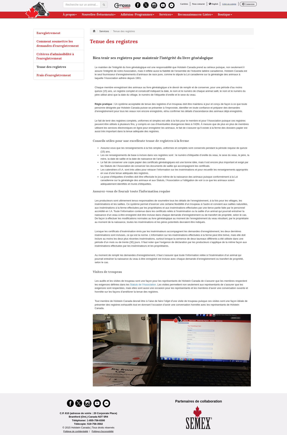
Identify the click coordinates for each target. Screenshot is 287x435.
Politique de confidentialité (75, 431)
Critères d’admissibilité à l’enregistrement (55, 56)
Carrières (184, 4)
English (213, 4)
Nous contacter (198, 4)
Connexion (248, 4)
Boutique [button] (225, 14)
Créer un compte (229, 4)
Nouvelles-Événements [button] (99, 14)
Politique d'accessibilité (102, 431)
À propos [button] (70, 14)
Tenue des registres (51, 67)
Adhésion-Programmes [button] (137, 14)
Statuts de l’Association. (143, 284)
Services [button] (166, 14)
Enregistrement (48, 33)
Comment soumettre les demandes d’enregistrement (58, 43)
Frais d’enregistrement (54, 75)
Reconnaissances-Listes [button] (195, 14)
